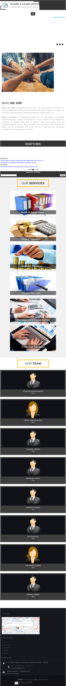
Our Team (7, 645)
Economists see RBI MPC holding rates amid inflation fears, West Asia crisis (22, 167)
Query (6, 653)
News (5, 650)
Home (6, 642)
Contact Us (7, 647)
